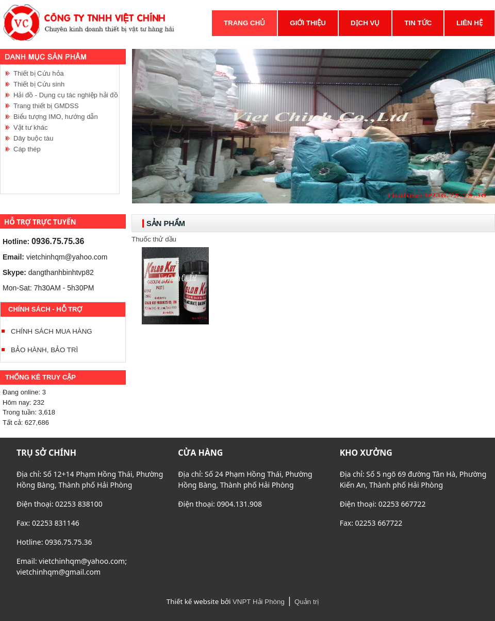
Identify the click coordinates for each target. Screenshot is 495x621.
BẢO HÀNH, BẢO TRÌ (44, 350)
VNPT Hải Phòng (259, 602)
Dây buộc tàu (33, 138)
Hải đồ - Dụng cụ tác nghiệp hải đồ (65, 95)
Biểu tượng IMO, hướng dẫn (55, 116)
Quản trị (306, 602)
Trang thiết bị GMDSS (46, 106)
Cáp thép (27, 149)
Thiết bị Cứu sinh (38, 84)
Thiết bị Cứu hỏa (38, 73)
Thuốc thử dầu (153, 239)
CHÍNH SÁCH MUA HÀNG (51, 331)
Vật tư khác (30, 127)
